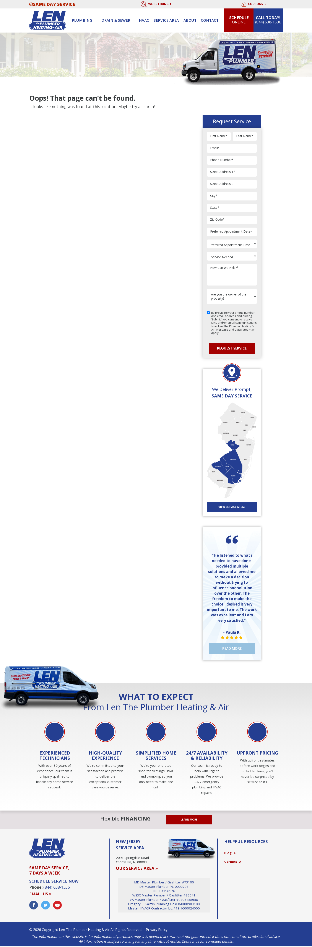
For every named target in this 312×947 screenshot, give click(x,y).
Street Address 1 (222, 172)
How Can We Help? (224, 268)
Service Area (166, 20)
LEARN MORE (189, 819)
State (214, 208)
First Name (219, 136)
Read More (232, 648)
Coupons (253, 4)
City (213, 196)
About (190, 20)
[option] (54, 756)
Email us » (40, 893)
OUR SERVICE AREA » (137, 868)
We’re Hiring (156, 4)
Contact (210, 20)
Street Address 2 (221, 184)
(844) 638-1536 (56, 887)
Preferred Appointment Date (231, 231)
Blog (228, 853)
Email (214, 148)
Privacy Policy (156, 929)
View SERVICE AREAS (231, 507)
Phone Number (221, 160)
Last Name (245, 136)
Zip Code (217, 220)
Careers (230, 861)
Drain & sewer (115, 20)
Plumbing (82, 20)
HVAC (144, 20)
